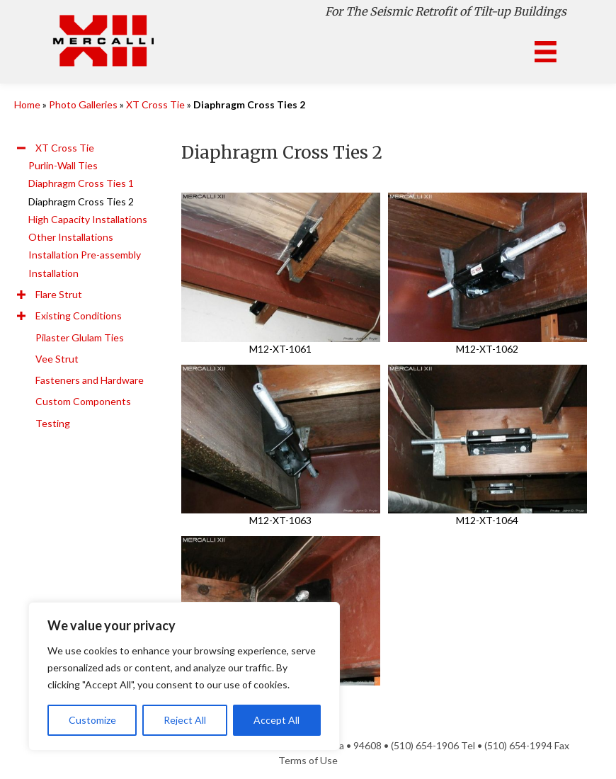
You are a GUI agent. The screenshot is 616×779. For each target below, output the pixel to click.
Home (27, 104)
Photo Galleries (83, 104)
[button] (21, 148)
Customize (92, 720)
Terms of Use (308, 760)
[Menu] (545, 52)
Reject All (185, 720)
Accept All (276, 720)
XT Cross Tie (155, 104)
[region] (184, 676)
